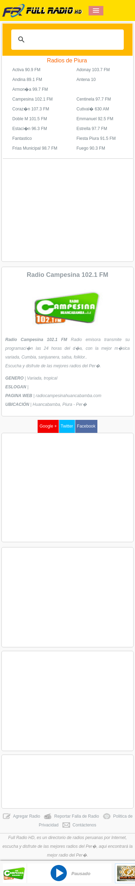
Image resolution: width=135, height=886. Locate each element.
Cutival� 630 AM (93, 109)
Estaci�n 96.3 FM (29, 128)
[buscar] (66, 39)
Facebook (86, 426)
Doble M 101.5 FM (29, 118)
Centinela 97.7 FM (94, 99)
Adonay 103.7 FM (93, 69)
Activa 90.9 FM (26, 69)
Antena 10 (86, 79)
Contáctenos (79, 825)
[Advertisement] (68, 210)
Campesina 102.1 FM (32, 99)
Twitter (67, 426)
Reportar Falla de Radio (71, 816)
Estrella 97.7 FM (92, 128)
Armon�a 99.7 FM (30, 89)
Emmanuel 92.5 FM (95, 118)
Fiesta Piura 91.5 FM (96, 138)
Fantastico (22, 138)
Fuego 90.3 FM (91, 148)
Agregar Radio (21, 816)
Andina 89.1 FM (27, 79)
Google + (48, 426)
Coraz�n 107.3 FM (30, 109)
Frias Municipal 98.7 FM (34, 148)
